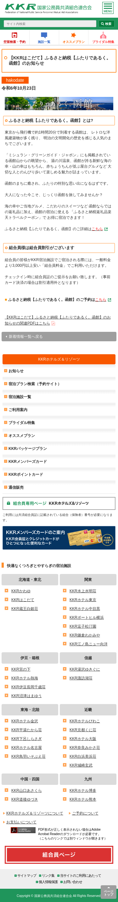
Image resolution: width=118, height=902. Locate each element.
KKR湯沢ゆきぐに (85, 669)
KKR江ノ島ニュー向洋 (89, 644)
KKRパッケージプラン (27, 448)
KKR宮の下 (21, 669)
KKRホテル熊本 (83, 799)
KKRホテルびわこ (85, 721)
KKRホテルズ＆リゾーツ (59, 359)
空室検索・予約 (14, 41)
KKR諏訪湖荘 (81, 678)
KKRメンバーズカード (27, 461)
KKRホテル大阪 (83, 739)
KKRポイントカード (25, 474)
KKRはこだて (22, 600)
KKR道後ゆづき (24, 799)
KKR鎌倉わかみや (85, 635)
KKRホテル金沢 (24, 721)
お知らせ (16, 371)
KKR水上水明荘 (83, 591)
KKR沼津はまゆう (26, 696)
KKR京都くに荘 (83, 730)
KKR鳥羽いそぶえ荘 (28, 756)
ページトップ (108, 893)
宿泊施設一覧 (19, 397)
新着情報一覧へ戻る (26, 336)
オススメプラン (74, 41)
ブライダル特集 (103, 41)
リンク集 (48, 875)
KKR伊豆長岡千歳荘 (28, 687)
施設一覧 (44, 41)
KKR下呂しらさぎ (26, 739)
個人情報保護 (48, 881)
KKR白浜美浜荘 (83, 756)
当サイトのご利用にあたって (80, 875)
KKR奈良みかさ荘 (85, 747)
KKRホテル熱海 (24, 678)
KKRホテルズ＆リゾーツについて (34, 813)
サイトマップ (26, 875)
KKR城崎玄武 (81, 765)
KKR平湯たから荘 (26, 730)
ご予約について (85, 813)
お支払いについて (21, 822)
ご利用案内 (17, 410)
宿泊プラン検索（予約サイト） (34, 384)
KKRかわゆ (21, 591)
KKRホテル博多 (83, 790)
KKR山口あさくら (26, 790)
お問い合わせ (72, 881)
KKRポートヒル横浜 (87, 617)
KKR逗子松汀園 (83, 626)
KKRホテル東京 (83, 600)
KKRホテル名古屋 (26, 747)
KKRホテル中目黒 (85, 608)
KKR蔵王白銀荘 (24, 608)
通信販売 (16, 487)
